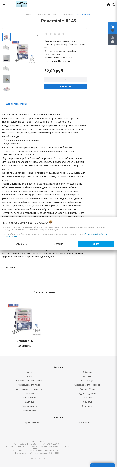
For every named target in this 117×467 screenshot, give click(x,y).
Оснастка (29, 393)
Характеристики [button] (16, 103)
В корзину (65, 86)
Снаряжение (29, 397)
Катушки (87, 376)
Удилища (29, 401)
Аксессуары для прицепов (29, 389)
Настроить (58, 243)
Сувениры (87, 406)
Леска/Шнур (87, 380)
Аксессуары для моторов (87, 384)
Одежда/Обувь (87, 389)
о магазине (85, 422)
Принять (96, 243)
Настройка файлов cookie (38, 458)
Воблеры (87, 372)
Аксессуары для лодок (29, 384)
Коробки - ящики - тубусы (29, 380)
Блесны (29, 372)
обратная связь (32, 422)
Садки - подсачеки (87, 393)
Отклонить (21, 243)
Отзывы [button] (11, 267)
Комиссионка (29, 410)
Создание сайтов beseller (102, 465)
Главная (28, 14)
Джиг (29, 376)
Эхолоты (87, 401)
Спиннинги (87, 397)
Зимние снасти (29, 406)
